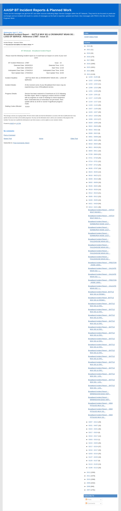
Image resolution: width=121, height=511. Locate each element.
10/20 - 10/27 (93, 112)
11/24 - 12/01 (93, 94)
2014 (89, 71)
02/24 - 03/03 (93, 443)
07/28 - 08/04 (93, 154)
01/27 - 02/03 (93, 457)
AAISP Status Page (91, 37)
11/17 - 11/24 (93, 98)
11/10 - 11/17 (93, 102)
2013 (89, 74)
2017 (89, 60)
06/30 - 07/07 (93, 168)
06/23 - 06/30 (93, 172)
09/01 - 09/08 (93, 137)
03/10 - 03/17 (93, 436)
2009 (89, 483)
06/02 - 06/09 (93, 182)
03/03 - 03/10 (93, 439)
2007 (89, 490)
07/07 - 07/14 (93, 165)
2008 (89, 486)
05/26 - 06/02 (93, 186)
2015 (89, 67)
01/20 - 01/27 (93, 460)
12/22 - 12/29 (93, 80)
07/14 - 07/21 (93, 161)
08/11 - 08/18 (93, 147)
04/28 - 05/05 (93, 200)
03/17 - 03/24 (93, 432)
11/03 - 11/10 (93, 105)
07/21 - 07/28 (93, 158)
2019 (89, 53)
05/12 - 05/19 (93, 193)
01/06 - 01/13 (93, 468)
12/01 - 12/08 (93, 91)
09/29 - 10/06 (93, 123)
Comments (90, 503)
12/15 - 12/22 (93, 84)
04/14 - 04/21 (93, 207)
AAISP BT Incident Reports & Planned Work (37, 10)
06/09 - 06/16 (93, 179)
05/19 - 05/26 (93, 189)
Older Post (74, 138)
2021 (89, 49)
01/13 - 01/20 (93, 464)
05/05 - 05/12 (93, 196)
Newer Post (8, 138)
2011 (89, 476)
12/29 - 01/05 (93, 77)
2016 (89, 64)
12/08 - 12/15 (93, 87)
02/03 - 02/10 (93, 454)
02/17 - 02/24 (93, 446)
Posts (88, 499)
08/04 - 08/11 (93, 151)
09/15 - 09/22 (93, 130)
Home (41, 138)
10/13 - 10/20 (93, 116)
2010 (89, 479)
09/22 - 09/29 (93, 126)
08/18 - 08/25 (93, 144)
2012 (89, 472)
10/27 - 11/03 (93, 109)
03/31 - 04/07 (93, 425)
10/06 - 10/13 (93, 119)
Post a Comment (9, 135)
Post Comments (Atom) (21, 143)
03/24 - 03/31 (93, 429)
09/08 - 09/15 (93, 133)
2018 (89, 57)
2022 (89, 46)
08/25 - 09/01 (93, 140)
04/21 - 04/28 (93, 203)
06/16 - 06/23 (93, 175)
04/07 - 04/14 (93, 422)
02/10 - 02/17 (93, 450)
